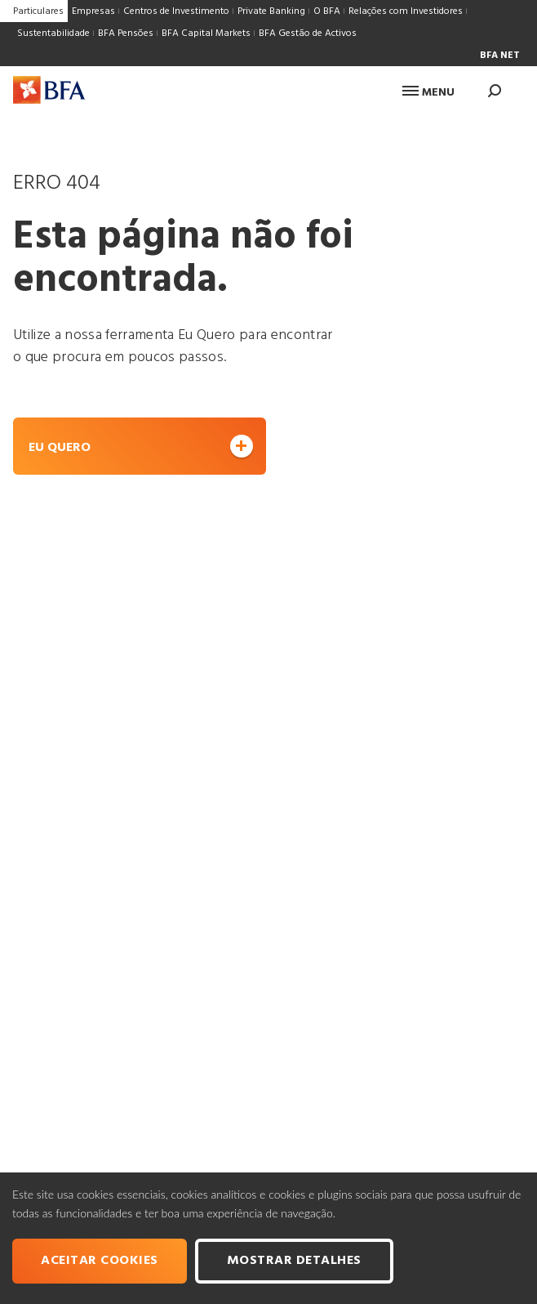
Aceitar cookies (99, 1260)
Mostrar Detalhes (294, 1260)
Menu (428, 92)
